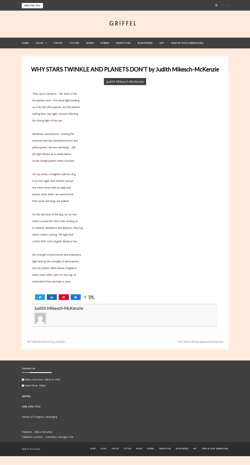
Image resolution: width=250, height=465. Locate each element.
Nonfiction (123, 42)
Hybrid (105, 42)
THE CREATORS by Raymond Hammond (200, 341)
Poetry (58, 42)
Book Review (144, 42)
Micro (89, 42)
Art (162, 42)
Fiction (74, 42)
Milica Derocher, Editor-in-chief (41, 379)
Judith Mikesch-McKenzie (125, 81)
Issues (40, 42)
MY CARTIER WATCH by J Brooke (46, 341)
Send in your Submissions (187, 42)
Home (25, 42)
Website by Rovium (31, 449)
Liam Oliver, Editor (34, 385)
